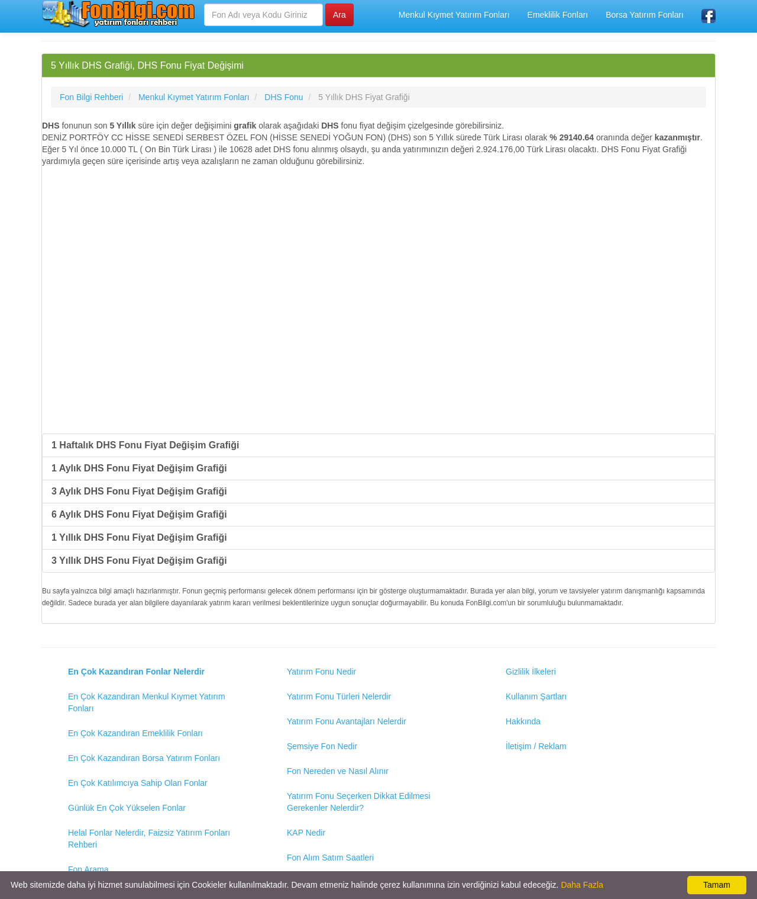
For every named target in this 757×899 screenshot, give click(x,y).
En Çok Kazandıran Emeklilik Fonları (135, 733)
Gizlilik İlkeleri (531, 671)
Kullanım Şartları (536, 696)
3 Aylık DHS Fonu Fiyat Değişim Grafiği (139, 491)
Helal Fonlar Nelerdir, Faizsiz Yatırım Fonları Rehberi (149, 838)
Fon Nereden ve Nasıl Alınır (338, 771)
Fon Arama (88, 869)
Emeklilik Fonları (558, 15)
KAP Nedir (306, 832)
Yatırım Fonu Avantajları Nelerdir (346, 721)
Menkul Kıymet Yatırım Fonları (454, 15)
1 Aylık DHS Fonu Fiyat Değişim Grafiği (139, 468)
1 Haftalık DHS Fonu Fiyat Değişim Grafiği (145, 445)
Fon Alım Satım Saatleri (330, 857)
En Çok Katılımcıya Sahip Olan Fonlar (138, 783)
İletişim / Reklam (536, 746)
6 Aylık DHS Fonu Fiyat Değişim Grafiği (139, 514)
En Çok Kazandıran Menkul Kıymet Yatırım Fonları (146, 702)
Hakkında (523, 721)
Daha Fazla (582, 885)
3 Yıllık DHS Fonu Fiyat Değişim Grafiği (139, 561)
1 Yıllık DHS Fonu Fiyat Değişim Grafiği (139, 537)
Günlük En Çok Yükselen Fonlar (127, 808)
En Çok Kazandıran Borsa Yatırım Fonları (144, 758)
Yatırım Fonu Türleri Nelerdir (339, 696)
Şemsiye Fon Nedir (322, 746)
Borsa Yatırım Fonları (645, 15)
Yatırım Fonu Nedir (321, 671)
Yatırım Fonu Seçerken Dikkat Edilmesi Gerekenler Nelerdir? (359, 802)
